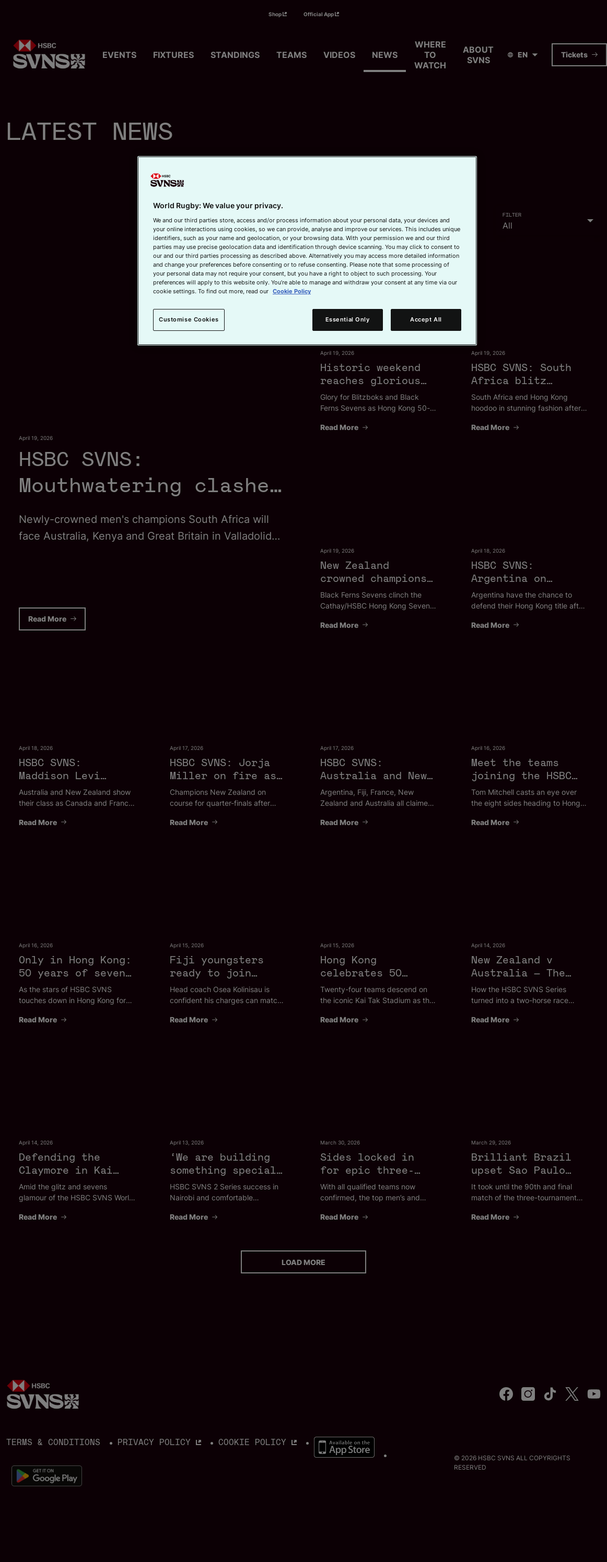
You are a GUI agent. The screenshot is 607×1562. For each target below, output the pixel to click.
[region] (307, 250)
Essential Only (347, 319)
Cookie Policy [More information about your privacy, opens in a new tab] (292, 291)
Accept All (426, 319)
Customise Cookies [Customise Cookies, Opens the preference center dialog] (189, 319)
